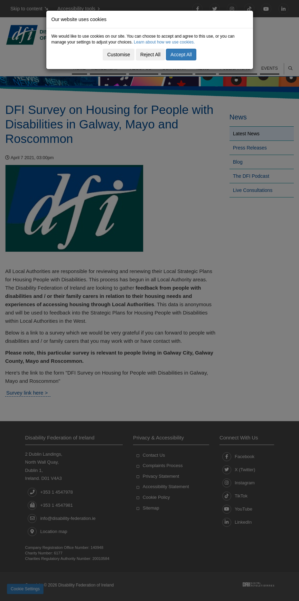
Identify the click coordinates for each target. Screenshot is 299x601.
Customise (118, 54)
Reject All (150, 54)
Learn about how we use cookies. (164, 42)
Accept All (180, 54)
